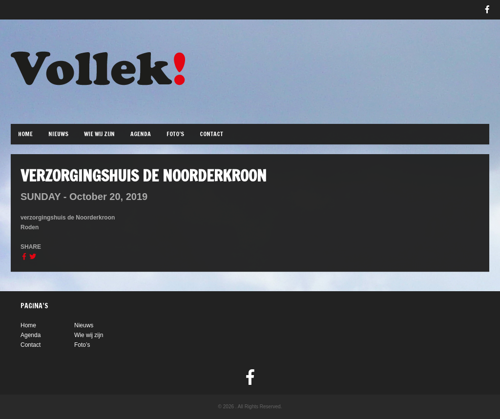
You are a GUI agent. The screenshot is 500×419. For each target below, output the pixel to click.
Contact (211, 134)
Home (25, 134)
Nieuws (58, 134)
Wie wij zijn (99, 134)
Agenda (140, 134)
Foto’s (175, 134)
